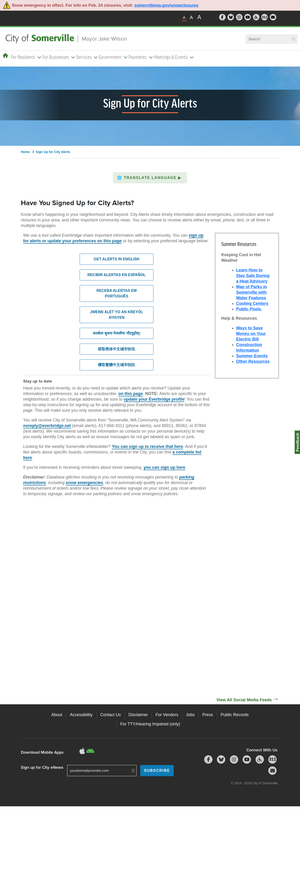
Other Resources (253, 361)
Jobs (190, 714)
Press (207, 714)
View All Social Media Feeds (244, 700)
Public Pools (249, 309)
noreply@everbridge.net (47, 414)
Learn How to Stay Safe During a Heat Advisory (252, 276)
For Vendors (167, 714)
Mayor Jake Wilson (104, 39)
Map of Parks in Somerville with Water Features (251, 292)
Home (25, 152)
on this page (130, 382)
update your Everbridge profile (154, 388)
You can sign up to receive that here (147, 435)
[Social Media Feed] (247, 538)
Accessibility (81, 714)
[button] (150, 177)
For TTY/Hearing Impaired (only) (150, 724)
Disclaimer (138, 714)
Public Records (235, 714)
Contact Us (110, 714)
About (56, 714)
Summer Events (252, 356)
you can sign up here (164, 456)
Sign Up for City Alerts (53, 152)
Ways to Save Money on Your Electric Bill (251, 333)
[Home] (5, 55)
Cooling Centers (252, 303)
